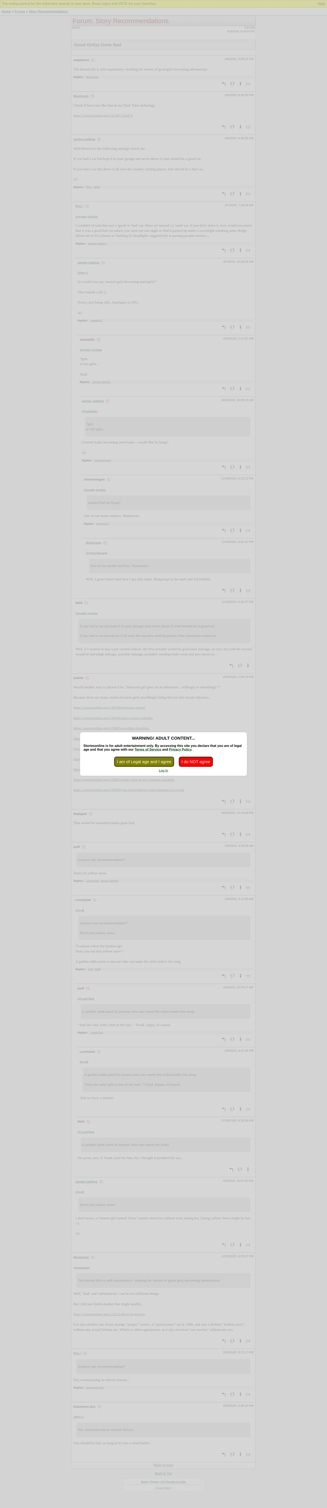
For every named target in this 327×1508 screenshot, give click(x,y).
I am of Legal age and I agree (144, 761)
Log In (163, 770)
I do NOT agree (195, 761)
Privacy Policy (180, 749)
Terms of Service (148, 749)
